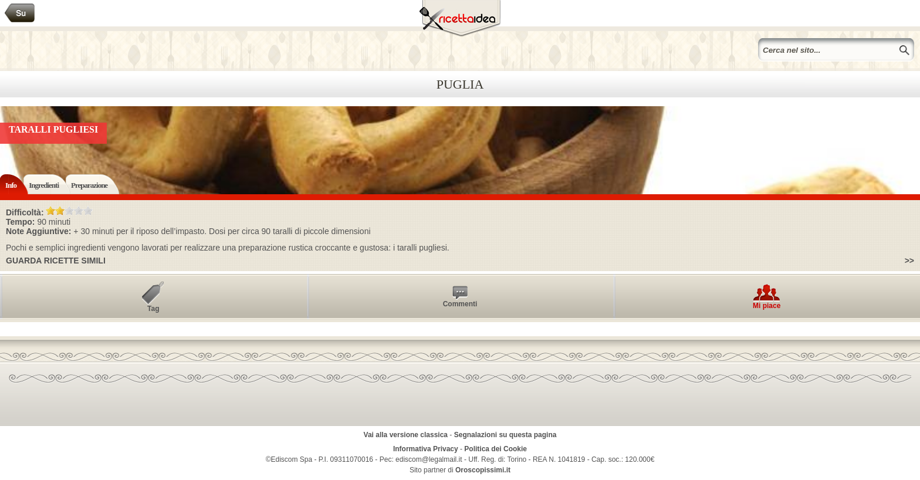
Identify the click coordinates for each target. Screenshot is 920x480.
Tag (153, 309)
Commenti (460, 304)
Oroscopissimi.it (482, 470)
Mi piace (766, 306)
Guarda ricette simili (56, 260)
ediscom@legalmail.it (428, 459)
